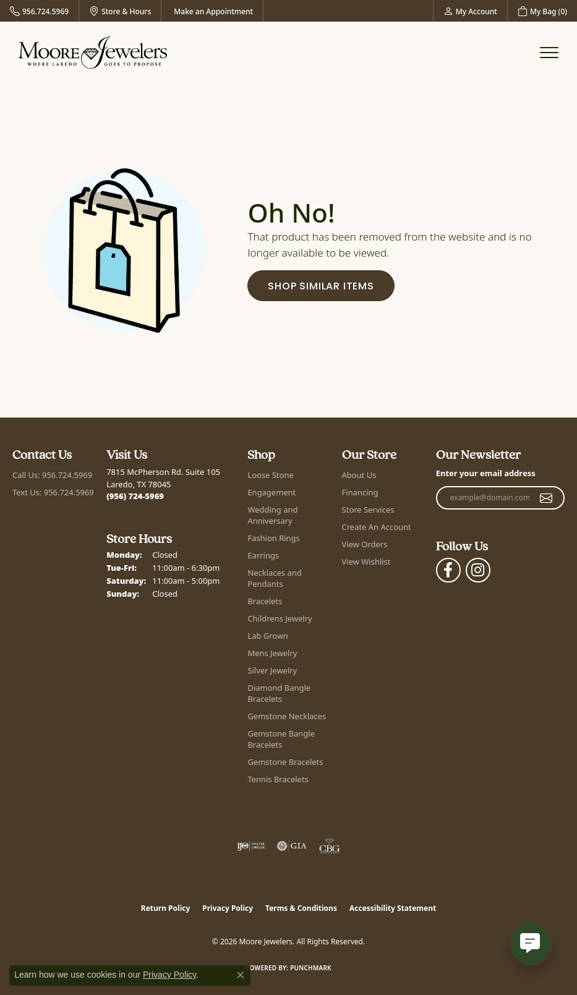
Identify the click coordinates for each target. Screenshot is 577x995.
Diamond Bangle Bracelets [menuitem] (278, 693)
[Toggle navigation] (549, 52)
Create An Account (376, 526)
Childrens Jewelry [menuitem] (279, 618)
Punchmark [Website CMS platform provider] (310, 967)
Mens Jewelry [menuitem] (272, 653)
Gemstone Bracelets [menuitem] (285, 761)
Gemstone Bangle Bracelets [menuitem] (281, 739)
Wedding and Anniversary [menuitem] (272, 515)
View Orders (365, 544)
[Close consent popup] (240, 975)
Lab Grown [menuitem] (267, 635)
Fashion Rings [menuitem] (273, 538)
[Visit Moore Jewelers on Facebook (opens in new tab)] (448, 570)
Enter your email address (486, 473)
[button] (470, 11)
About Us (359, 474)
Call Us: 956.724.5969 (52, 474)
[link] (39, 11)
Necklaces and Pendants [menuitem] (274, 578)
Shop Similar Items (321, 287)
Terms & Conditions (301, 908)
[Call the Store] (135, 496)
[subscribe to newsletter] (546, 497)
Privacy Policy (227, 908)
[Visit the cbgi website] (329, 846)
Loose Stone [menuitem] (270, 474)
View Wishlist (366, 561)
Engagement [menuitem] (271, 492)
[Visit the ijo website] (251, 846)
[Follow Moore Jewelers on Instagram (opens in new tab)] (478, 570)
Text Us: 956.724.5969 (53, 492)
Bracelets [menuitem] (264, 601)
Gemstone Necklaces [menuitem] (286, 716)
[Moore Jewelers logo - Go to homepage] (92, 52)
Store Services (368, 509)
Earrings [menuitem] (263, 555)
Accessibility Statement (392, 908)
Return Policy (165, 908)
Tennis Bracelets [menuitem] (277, 779)
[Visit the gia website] (292, 846)
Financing (360, 492)
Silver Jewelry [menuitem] (272, 670)
